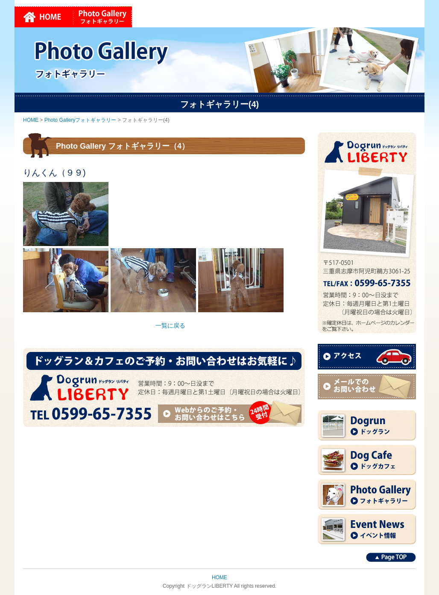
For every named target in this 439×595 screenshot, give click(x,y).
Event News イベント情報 (367, 529)
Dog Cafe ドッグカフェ (367, 460)
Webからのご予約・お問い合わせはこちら (231, 413)
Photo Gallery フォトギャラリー (367, 494)
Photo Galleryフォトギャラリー (102, 16)
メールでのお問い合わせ (367, 386)
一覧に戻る (170, 325)
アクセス (367, 356)
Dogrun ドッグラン (367, 425)
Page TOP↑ (391, 557)
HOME (44, 16)
